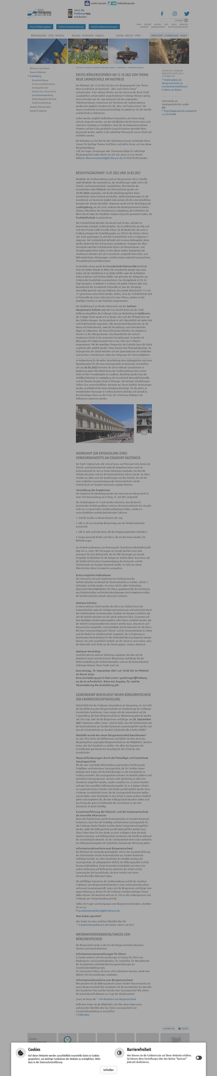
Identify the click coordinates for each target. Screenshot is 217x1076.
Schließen (108, 1069)
